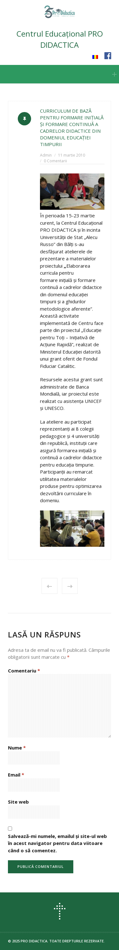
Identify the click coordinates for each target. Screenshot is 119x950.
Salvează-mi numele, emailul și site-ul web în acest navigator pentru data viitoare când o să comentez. (57, 843)
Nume (17, 747)
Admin (46, 155)
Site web (18, 802)
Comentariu (24, 670)
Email (16, 774)
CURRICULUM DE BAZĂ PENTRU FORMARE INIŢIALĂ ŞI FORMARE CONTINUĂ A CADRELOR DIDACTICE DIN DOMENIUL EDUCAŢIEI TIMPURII (71, 127)
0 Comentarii (55, 161)
